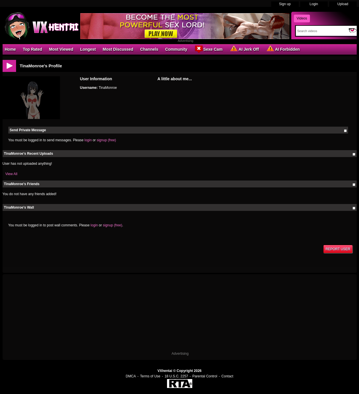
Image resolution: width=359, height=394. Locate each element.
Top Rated (32, 49)
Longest (88, 49)
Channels (149, 49)
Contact (227, 376)
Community (176, 49)
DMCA (131, 376)
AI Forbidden (283, 49)
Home (10, 49)
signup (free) (106, 140)
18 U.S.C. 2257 (176, 376)
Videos (302, 18)
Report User (337, 249)
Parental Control (204, 376)
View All (11, 174)
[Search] (321, 31)
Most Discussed (118, 49)
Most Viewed (61, 49)
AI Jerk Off (244, 49)
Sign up (285, 4)
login (88, 140)
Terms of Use (150, 376)
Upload (342, 4)
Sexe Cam (208, 49)
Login (314, 4)
